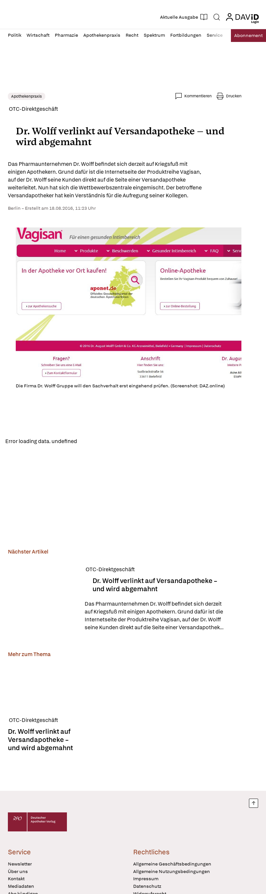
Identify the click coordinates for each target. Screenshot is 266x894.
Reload (91, 441)
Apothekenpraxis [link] (26, 96)
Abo (244, 35)
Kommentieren (198, 96)
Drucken (233, 96)
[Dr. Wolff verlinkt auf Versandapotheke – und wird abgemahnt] (42, 600)
